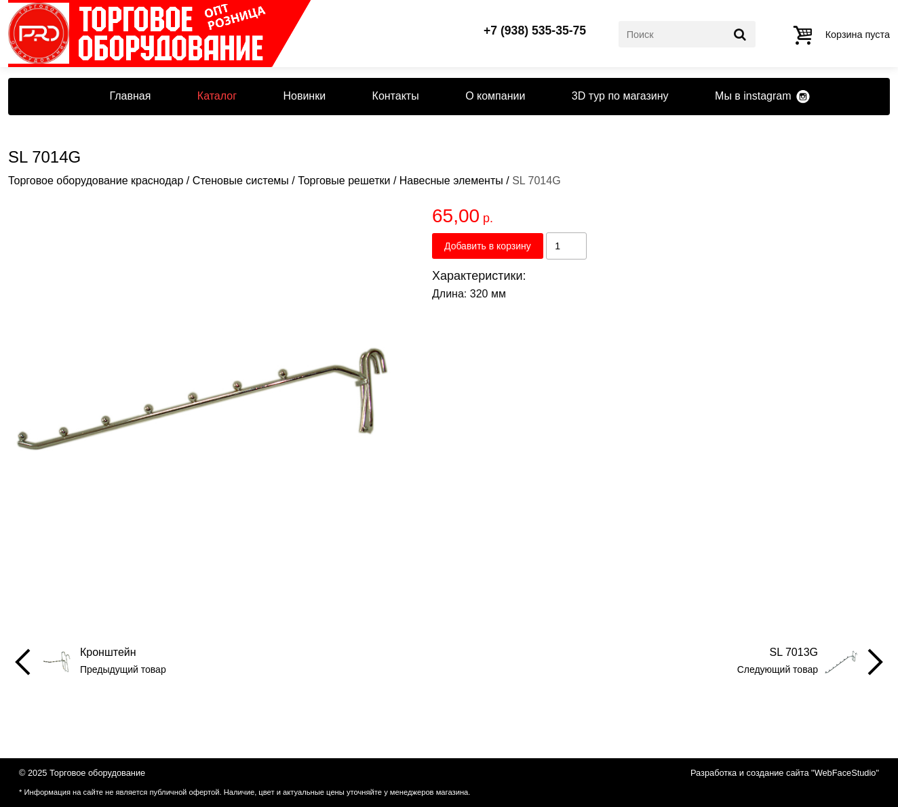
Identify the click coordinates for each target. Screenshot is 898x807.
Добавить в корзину (487, 246)
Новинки (304, 96)
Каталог (217, 96)
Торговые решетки (344, 180)
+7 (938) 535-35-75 (535, 31)
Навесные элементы (451, 180)
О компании (495, 96)
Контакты (395, 96)
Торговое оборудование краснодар (95, 180)
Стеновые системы (241, 180)
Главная (130, 96)
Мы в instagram (753, 96)
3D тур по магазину (620, 96)
